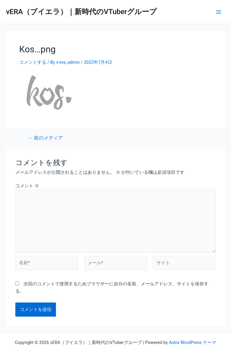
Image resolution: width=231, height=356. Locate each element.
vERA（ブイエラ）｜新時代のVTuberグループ (81, 12)
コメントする (32, 62)
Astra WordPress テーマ (192, 342)
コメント (27, 186)
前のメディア (45, 138)
